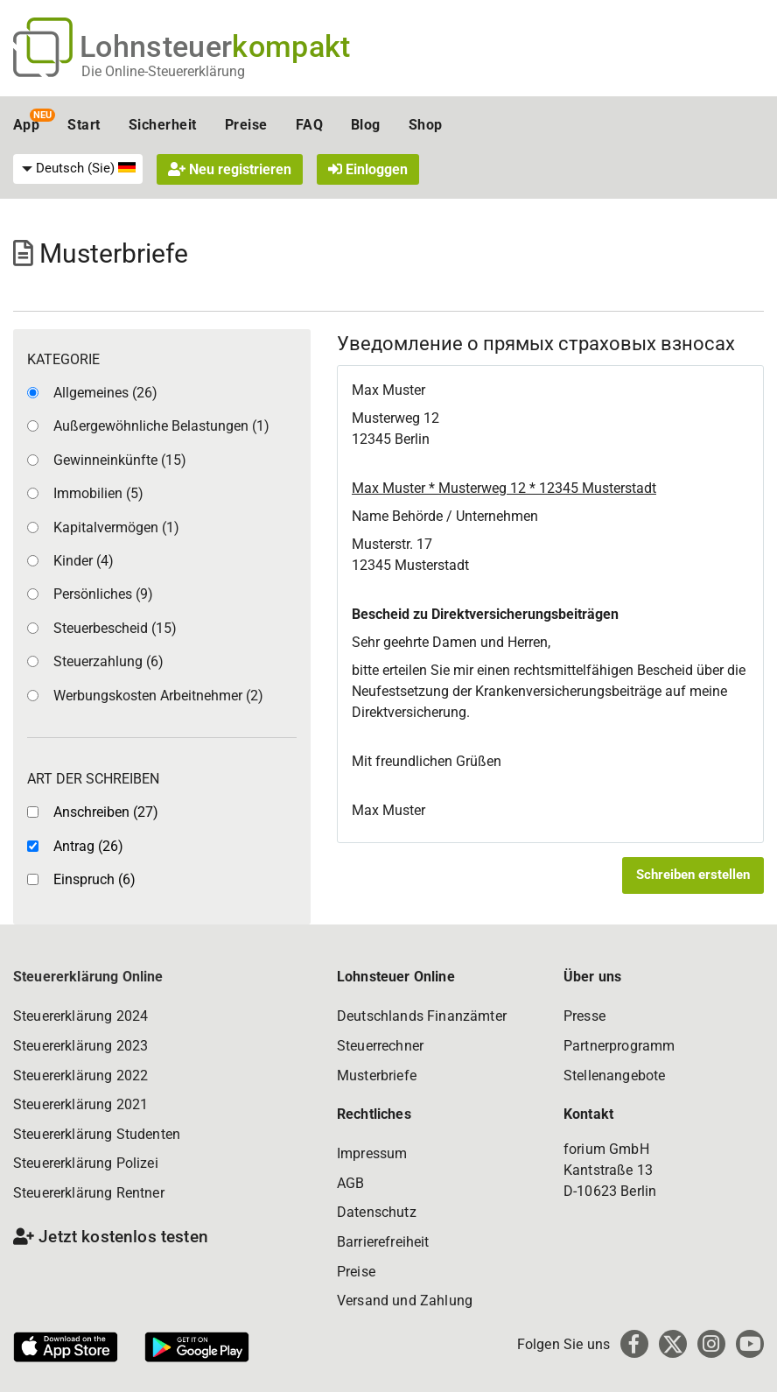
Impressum (372, 1153)
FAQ (309, 124)
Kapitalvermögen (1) (116, 527)
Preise (246, 124)
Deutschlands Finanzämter (422, 1016)
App (26, 124)
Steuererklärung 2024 (80, 1016)
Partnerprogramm (619, 1045)
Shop (426, 124)
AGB (350, 1183)
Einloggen (368, 169)
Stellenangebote (614, 1075)
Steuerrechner (380, 1045)
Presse (585, 1016)
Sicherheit (163, 124)
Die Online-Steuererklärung (163, 71)
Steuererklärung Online (88, 976)
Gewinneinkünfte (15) (119, 460)
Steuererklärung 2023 (80, 1045)
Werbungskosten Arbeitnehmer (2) (158, 695)
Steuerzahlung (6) (108, 661)
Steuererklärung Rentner (88, 1193)
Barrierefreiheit (383, 1242)
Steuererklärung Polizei (85, 1163)
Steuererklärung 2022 (80, 1075)
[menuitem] (78, 169)
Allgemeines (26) (105, 392)
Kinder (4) (83, 560)
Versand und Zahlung (404, 1300)
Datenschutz (376, 1212)
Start (83, 124)
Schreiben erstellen (693, 874)
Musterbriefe (376, 1075)
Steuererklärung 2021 (80, 1104)
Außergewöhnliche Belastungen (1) (161, 426)
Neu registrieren (229, 169)
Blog (366, 124)
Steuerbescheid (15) (115, 628)
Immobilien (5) (98, 493)
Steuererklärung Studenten (96, 1134)
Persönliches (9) (103, 594)
